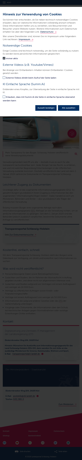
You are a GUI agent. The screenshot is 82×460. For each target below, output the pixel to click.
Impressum (24, 39)
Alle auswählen (68, 108)
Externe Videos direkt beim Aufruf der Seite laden (31, 77)
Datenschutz (46, 31)
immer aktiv (12, 58)
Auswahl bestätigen (46, 108)
